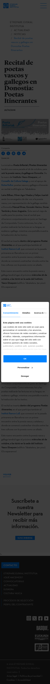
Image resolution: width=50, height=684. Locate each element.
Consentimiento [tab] (10, 313)
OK (25, 359)
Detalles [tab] (26, 313)
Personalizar (25, 367)
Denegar (25, 376)
